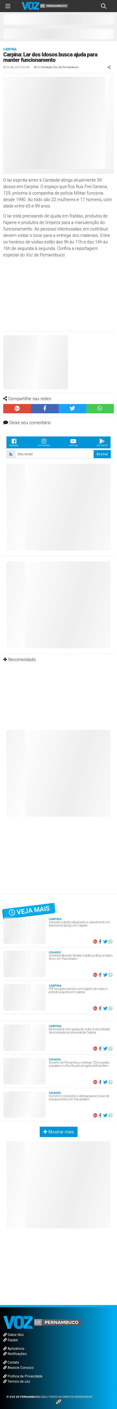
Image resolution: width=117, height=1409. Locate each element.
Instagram (44, 442)
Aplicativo (102, 442)
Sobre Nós (13, 1335)
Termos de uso (16, 1381)
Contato (11, 1362)
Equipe (10, 1340)
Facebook (14, 442)
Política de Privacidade (23, 1376)
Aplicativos (13, 1349)
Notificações (15, 1354)
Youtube (73, 442)
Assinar (102, 454)
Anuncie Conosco (18, 1368)
